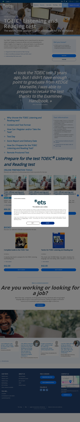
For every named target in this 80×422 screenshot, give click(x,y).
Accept (47, 223)
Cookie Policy (25, 218)
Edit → (33, 223)
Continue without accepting (19, 198)
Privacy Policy (17, 218)
